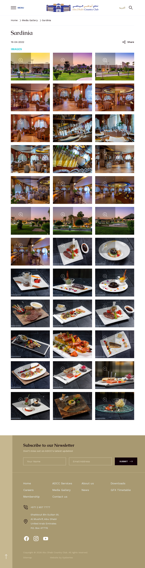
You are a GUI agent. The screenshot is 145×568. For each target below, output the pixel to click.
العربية (121, 7)
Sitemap (27, 557)
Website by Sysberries (61, 557)
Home (14, 20)
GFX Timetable (121, 490)
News (85, 490)
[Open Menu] (17, 7)
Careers (28, 490)
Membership (31, 496)
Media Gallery (30, 20)
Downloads (118, 483)
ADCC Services (62, 483)
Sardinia (46, 20)
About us (88, 483)
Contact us (59, 496)
